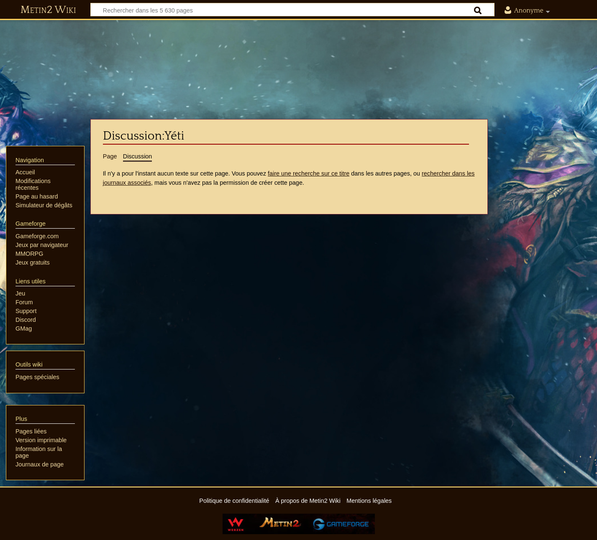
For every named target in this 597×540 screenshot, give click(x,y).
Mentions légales (369, 500)
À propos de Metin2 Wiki (308, 500)
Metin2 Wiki (48, 10)
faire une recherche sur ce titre (308, 173)
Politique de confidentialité (234, 500)
